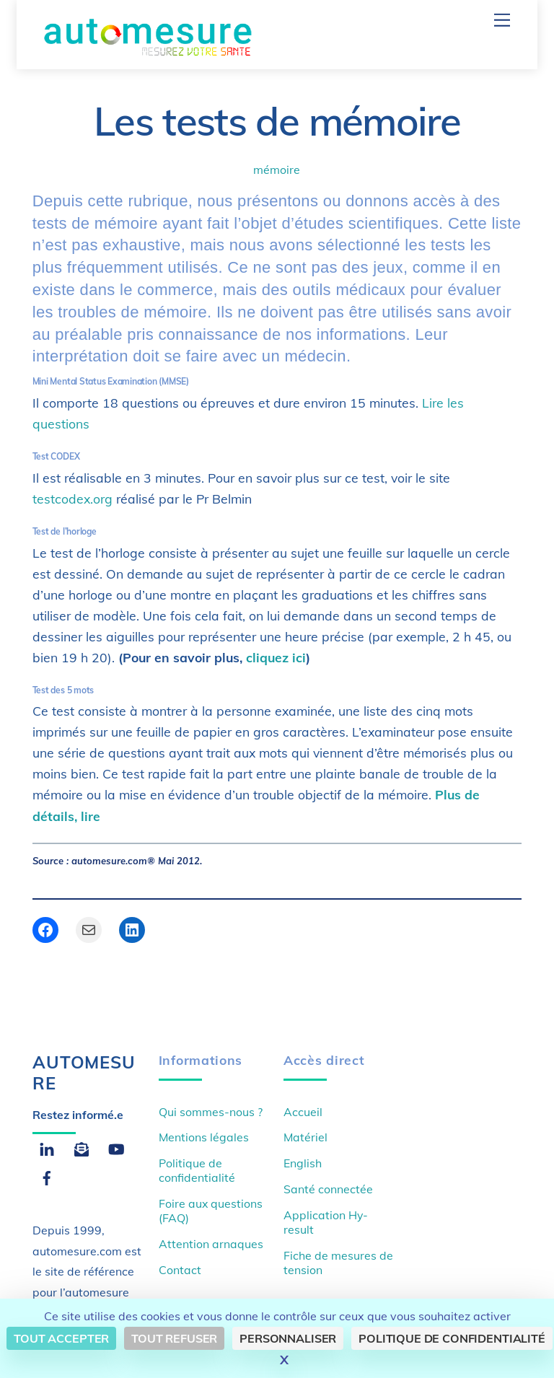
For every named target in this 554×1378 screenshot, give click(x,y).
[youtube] (116, 1147)
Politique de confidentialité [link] (452, 1338)
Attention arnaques (211, 1244)
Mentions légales (204, 1137)
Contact (180, 1270)
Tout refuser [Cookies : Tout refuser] (174, 1338)
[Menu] (502, 20)
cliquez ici (276, 657)
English (302, 1163)
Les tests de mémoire (277, 121)
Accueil (302, 1112)
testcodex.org (74, 498)
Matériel (305, 1137)
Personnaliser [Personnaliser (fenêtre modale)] (287, 1338)
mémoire (276, 169)
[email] (81, 1147)
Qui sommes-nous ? (211, 1112)
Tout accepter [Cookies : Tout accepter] (61, 1338)
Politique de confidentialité (197, 1170)
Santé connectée (328, 1189)
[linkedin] (46, 1147)
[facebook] (46, 1176)
